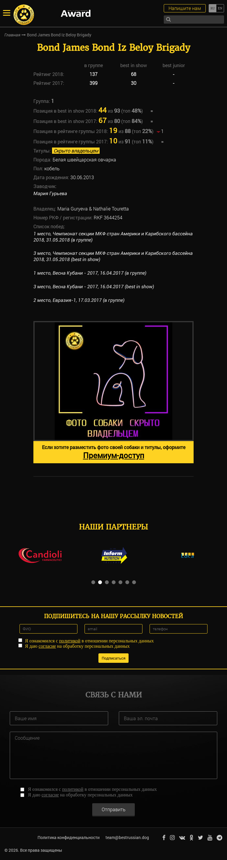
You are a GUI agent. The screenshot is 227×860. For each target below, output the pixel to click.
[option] (113, 392)
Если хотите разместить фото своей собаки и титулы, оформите (113, 452)
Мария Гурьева (50, 193)
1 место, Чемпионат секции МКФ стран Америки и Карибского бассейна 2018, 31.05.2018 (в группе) (113, 237)
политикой (69, 640)
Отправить (114, 809)
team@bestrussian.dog (127, 837)
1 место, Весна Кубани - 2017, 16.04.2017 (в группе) (89, 273)
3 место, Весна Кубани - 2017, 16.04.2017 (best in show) (93, 286)
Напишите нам (184, 8)
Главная (12, 35)
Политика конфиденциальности (69, 837)
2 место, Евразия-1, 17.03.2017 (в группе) (78, 300)
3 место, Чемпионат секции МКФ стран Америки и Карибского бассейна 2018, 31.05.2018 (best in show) (113, 256)
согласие (47, 645)
